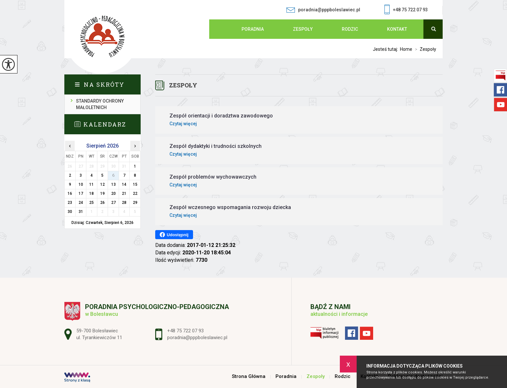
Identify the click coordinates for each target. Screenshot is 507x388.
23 (70, 202)
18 (91, 193)
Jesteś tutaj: (386, 49)
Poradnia (253, 29)
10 (81, 184)
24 (81, 202)
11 (91, 184)
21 (124, 193)
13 (113, 184)
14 (124, 184)
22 (135, 193)
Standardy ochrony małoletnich (100, 104)
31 (81, 211)
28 (124, 202)
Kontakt (397, 29)
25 (91, 202)
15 (135, 184)
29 (135, 202)
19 (102, 193)
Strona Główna (222, 29)
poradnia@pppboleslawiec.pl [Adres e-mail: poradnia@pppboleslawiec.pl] (197, 337)
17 (81, 193)
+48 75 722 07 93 (406, 10)
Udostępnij (174, 234)
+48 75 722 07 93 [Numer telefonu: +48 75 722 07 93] (185, 331)
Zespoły (303, 29)
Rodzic (350, 29)
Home (406, 49)
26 (102, 202)
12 (102, 184)
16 (70, 193)
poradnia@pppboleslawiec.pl (323, 10)
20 (113, 193)
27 (113, 202)
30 (70, 211)
